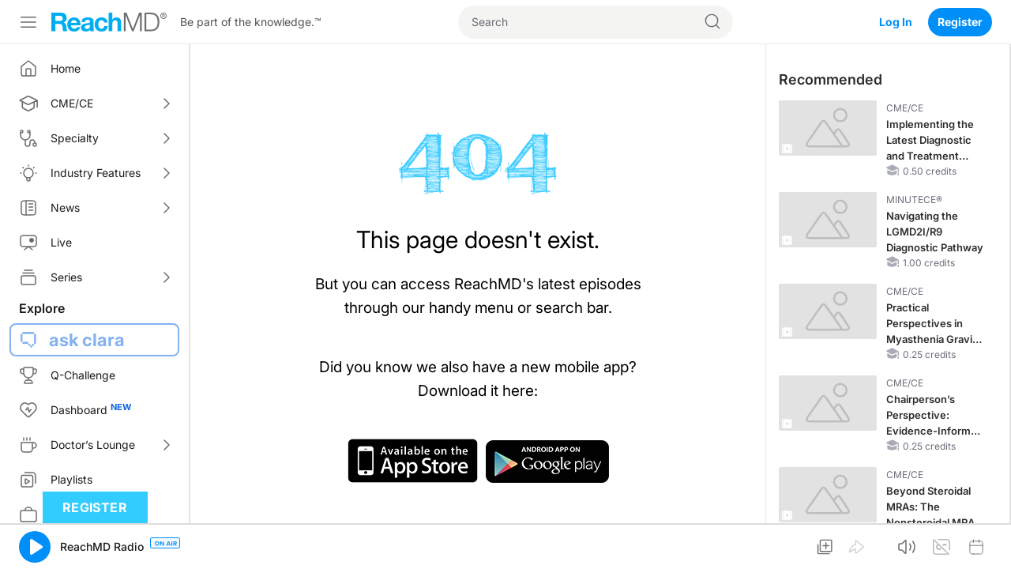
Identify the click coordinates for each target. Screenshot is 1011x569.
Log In (895, 21)
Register (960, 21)
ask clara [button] (87, 340)
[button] (35, 547)
